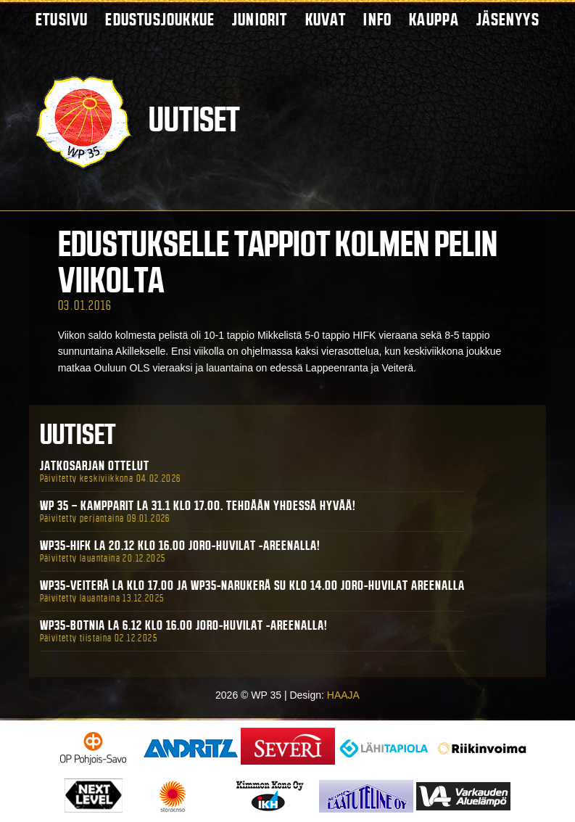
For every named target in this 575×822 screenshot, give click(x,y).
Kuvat (326, 19)
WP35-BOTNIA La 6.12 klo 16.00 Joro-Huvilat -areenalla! (184, 625)
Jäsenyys (507, 19)
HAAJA (343, 695)
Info (377, 19)
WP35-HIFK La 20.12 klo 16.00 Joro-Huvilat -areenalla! (180, 546)
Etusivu (62, 19)
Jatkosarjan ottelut (94, 466)
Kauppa (434, 19)
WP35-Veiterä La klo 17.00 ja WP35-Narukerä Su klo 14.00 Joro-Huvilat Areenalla (252, 585)
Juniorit (260, 19)
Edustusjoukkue (160, 19)
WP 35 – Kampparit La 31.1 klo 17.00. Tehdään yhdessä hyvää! (198, 506)
